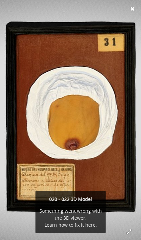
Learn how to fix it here (70, 225)
